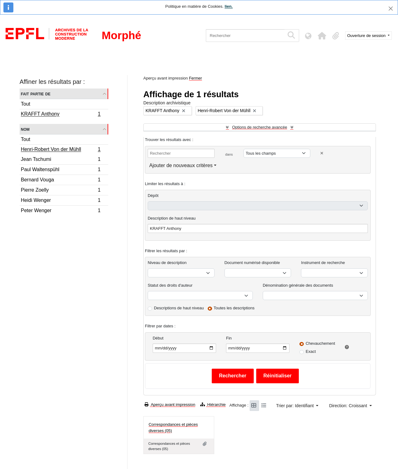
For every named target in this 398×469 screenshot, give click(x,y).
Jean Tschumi (61, 160)
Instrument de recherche (323, 262)
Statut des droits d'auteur (170, 285)
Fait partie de (35, 94)
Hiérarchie (213, 404)
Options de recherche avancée (259, 127)
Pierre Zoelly (61, 190)
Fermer (195, 78)
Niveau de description (167, 262)
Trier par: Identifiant (295, 405)
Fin (229, 338)
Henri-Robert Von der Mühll (61, 150)
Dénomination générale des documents (298, 285)
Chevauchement (320, 343)
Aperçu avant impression (170, 404)
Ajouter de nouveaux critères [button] (181, 165)
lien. (228, 6)
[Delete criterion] (321, 153)
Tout (25, 104)
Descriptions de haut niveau (179, 308)
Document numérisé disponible (252, 262)
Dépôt (153, 195)
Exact (311, 351)
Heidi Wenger (61, 201)
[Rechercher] (245, 35)
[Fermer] (391, 8)
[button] (322, 36)
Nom (25, 129)
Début (158, 338)
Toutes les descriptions (234, 308)
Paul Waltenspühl (61, 170)
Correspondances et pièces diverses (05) (173, 427)
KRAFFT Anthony (61, 114)
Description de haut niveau (172, 218)
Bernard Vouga (61, 180)
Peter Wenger (61, 211)
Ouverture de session (367, 35)
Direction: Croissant (348, 405)
